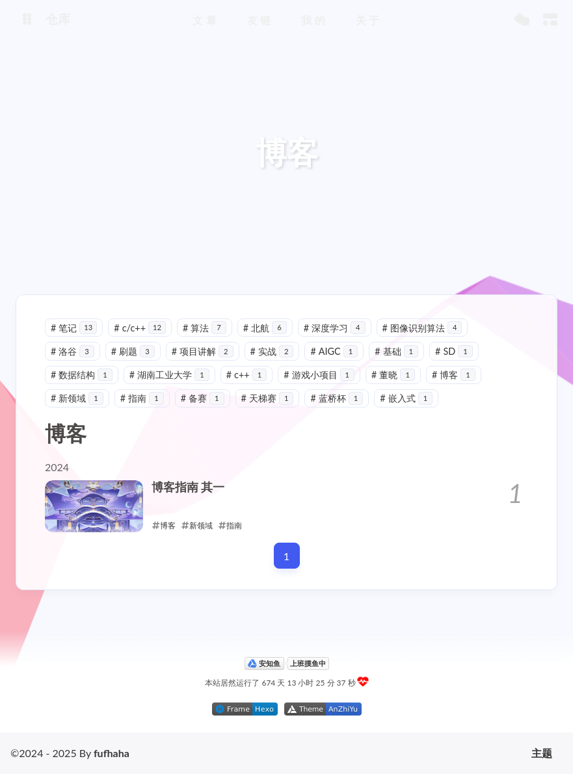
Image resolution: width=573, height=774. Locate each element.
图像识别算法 (422, 327)
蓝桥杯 (336, 398)
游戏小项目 (319, 374)
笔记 (74, 327)
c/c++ (140, 327)
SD (454, 351)
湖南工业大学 (169, 374)
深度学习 (335, 327)
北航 (265, 327)
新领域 (77, 398)
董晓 (393, 374)
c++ (246, 374)
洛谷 (72, 351)
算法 (204, 327)
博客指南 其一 (188, 487)
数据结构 (82, 374)
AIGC (334, 351)
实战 (272, 351)
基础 (396, 351)
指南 (142, 398)
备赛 (202, 398)
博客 (453, 374)
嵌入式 (406, 398)
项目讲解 (202, 351)
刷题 (133, 351)
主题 (541, 753)
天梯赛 (267, 398)
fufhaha (111, 753)
